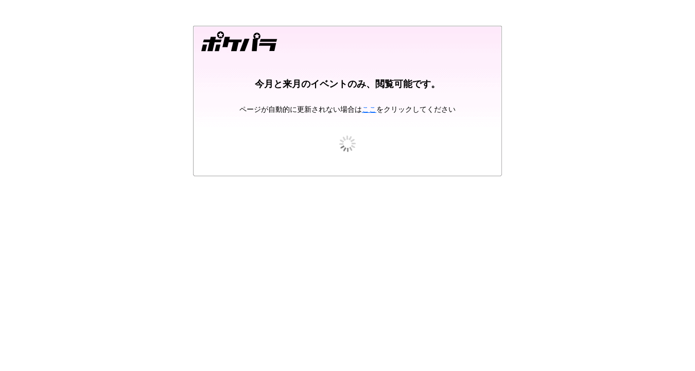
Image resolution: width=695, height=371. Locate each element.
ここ (369, 109)
